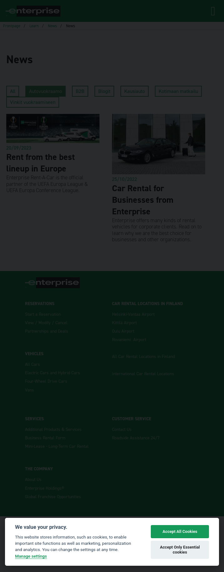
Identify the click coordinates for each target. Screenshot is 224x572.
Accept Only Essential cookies (180, 549)
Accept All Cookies (180, 531)
